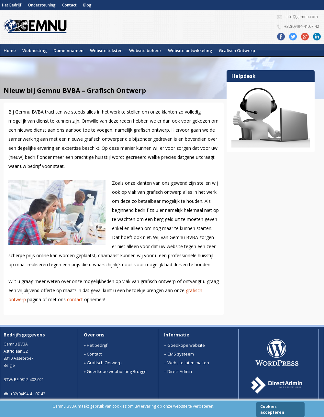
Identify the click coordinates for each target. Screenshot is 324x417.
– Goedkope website (184, 345)
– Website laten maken (186, 363)
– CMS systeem (179, 354)
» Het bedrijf (95, 345)
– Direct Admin (178, 371)
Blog (87, 5)
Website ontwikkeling (190, 50)
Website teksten (106, 50)
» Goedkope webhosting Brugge (115, 371)
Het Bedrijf (11, 5)
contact (75, 299)
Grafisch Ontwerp (237, 50)
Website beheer (145, 50)
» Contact (93, 354)
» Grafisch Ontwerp (103, 363)
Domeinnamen (68, 50)
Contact (69, 5)
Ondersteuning (42, 5)
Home (10, 50)
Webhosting (34, 50)
